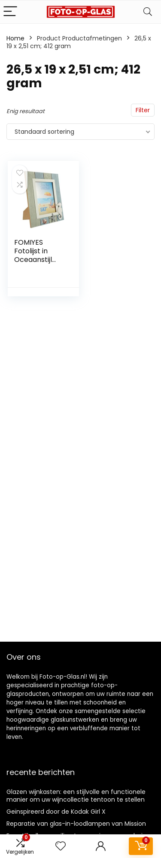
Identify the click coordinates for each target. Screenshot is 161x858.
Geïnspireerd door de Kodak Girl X (56, 811)
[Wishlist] (60, 846)
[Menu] (10, 11)
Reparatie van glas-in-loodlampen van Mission (76, 823)
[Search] (147, 11)
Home (15, 38)
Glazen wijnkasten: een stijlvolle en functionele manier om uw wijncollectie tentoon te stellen (76, 795)
